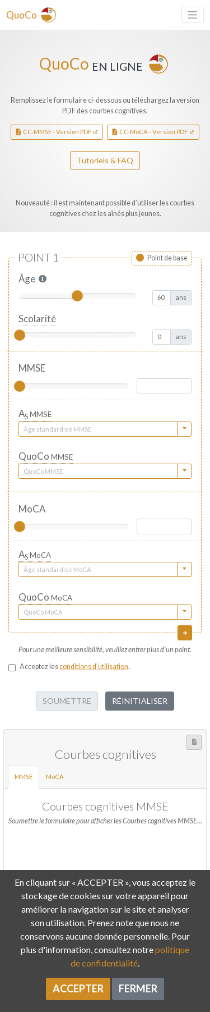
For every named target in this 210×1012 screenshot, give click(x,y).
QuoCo (45, 456)
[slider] (77, 295)
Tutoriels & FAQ (105, 160)
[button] (42, 279)
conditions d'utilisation (93, 666)
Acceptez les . (75, 666)
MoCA (31, 509)
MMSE (31, 368)
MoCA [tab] (58, 776)
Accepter (78, 988)
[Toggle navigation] (192, 15)
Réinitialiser (139, 701)
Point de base (167, 257)
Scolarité (37, 318)
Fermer (138, 988)
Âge (26, 279)
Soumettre (67, 701)
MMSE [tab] (26, 776)
